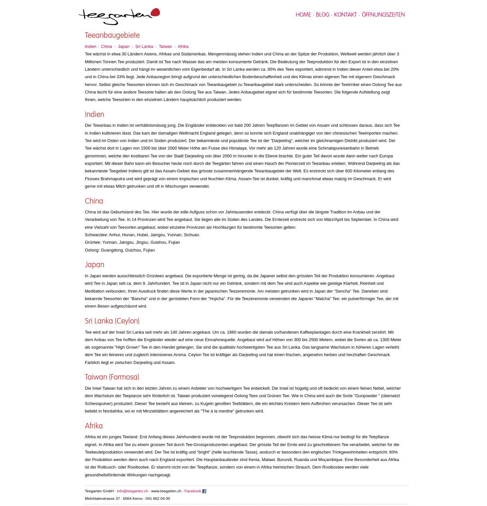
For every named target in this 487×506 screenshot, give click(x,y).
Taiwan (165, 46)
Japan (123, 46)
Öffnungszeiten (383, 15)
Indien (90, 46)
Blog (322, 15)
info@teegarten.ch (132, 491)
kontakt (345, 15)
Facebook (193, 491)
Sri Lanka (144, 46)
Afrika (183, 46)
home (303, 15)
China (106, 46)
